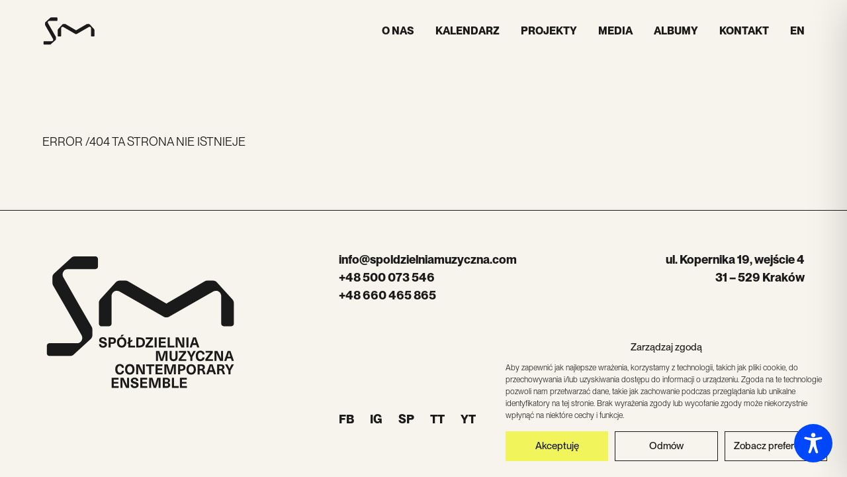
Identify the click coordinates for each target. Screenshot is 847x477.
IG (376, 419)
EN (797, 31)
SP (406, 419)
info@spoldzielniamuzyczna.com (428, 259)
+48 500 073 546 (387, 277)
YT (468, 419)
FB (346, 419)
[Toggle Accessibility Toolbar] (813, 443)
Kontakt (744, 31)
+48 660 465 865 (387, 295)
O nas (398, 31)
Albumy (676, 31)
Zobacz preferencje (775, 448)
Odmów (666, 448)
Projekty (549, 31)
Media (615, 31)
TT (437, 419)
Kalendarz (467, 31)
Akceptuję (557, 448)
